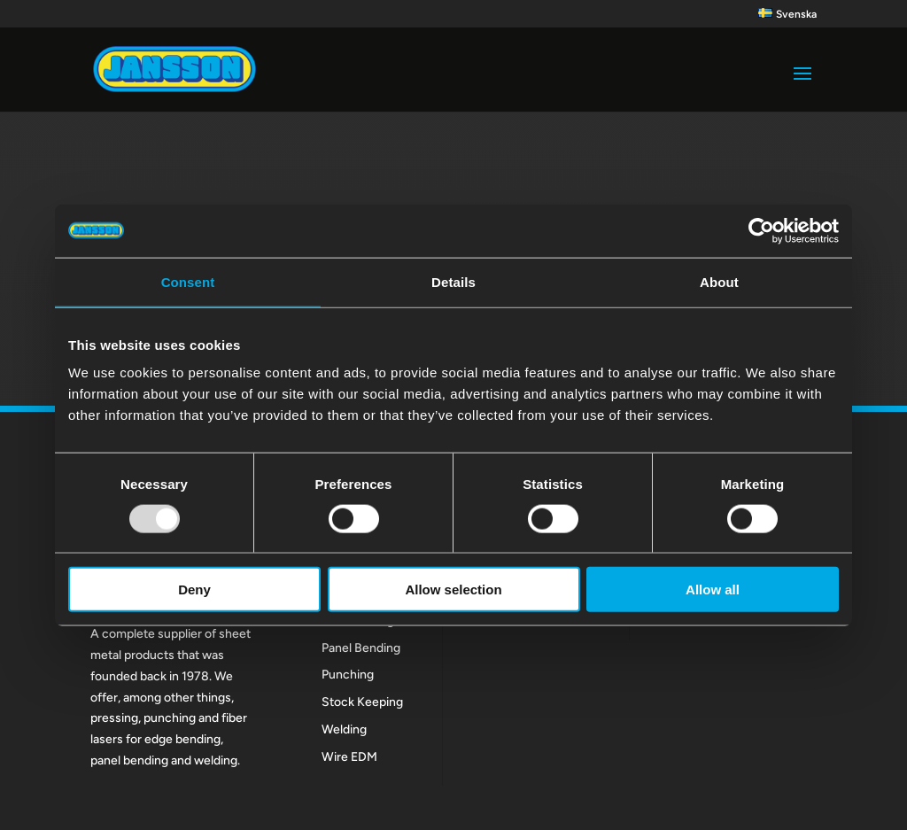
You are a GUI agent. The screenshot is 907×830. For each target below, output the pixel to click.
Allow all (713, 589)
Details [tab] (453, 281)
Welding (344, 729)
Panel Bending (361, 647)
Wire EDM (349, 756)
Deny (194, 589)
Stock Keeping (362, 702)
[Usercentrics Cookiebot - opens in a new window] (761, 230)
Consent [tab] (188, 281)
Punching (348, 674)
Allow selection (453, 589)
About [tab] (719, 281)
